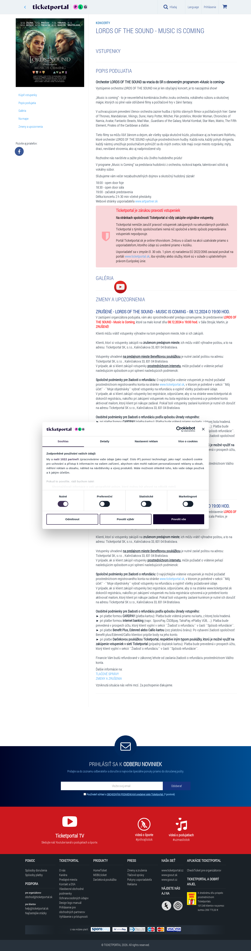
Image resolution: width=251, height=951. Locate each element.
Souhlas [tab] (63, 441)
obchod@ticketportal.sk (38, 897)
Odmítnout (72, 519)
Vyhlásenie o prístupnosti (73, 916)
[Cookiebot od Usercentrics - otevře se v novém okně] (179, 429)
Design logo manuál (70, 903)
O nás (62, 870)
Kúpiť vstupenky (27, 95)
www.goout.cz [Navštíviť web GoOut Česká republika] (169, 879)
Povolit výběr (125, 519)
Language (193, 7)
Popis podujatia (27, 103)
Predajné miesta (68, 879)
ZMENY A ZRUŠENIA (109, 678)
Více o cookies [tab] (188, 441)
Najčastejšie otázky (36, 913)
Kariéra (63, 875)
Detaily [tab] (104, 441)
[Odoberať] (177, 786)
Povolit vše (178, 519)
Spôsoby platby (34, 875)
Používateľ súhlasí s (131, 794)
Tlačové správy (135, 875)
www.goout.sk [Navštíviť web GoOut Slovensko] (169, 875)
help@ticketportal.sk (36, 908)
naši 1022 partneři (66, 459)
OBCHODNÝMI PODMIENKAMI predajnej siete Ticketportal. (135, 794)
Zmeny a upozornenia (30, 126)
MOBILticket (100, 875)
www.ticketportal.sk (137, 256)
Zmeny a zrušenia (137, 870)
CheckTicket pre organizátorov (204, 870)
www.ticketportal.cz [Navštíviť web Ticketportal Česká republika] (172, 870)
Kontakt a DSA (67, 884)
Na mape (23, 118)
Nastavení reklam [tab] (146, 441)
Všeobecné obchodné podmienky (71, 891)
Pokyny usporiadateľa (139, 879)
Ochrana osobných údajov (74, 898)
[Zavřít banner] (203, 429)
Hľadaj (170, 6)
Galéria (22, 111)
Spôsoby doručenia (36, 870)
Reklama (132, 884)
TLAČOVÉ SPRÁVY (107, 674)
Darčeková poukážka (104, 879)
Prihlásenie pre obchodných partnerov (72, 909)
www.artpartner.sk (146, 201)
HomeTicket (100, 870)
